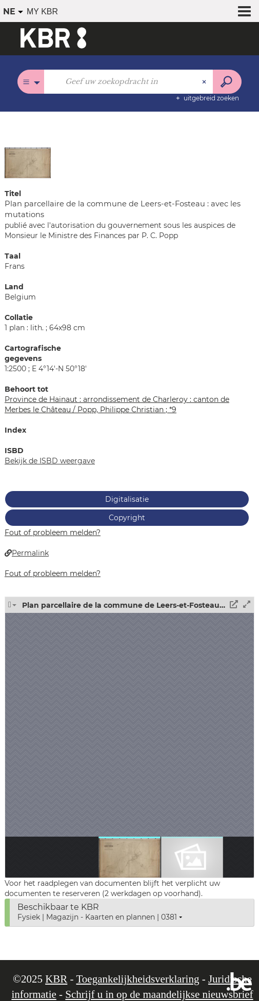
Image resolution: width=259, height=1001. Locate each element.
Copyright (127, 517)
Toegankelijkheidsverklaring (137, 979)
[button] (28, 162)
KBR (56, 979)
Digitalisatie (127, 499)
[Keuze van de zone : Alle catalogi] (31, 82)
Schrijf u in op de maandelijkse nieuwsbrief (159, 994)
